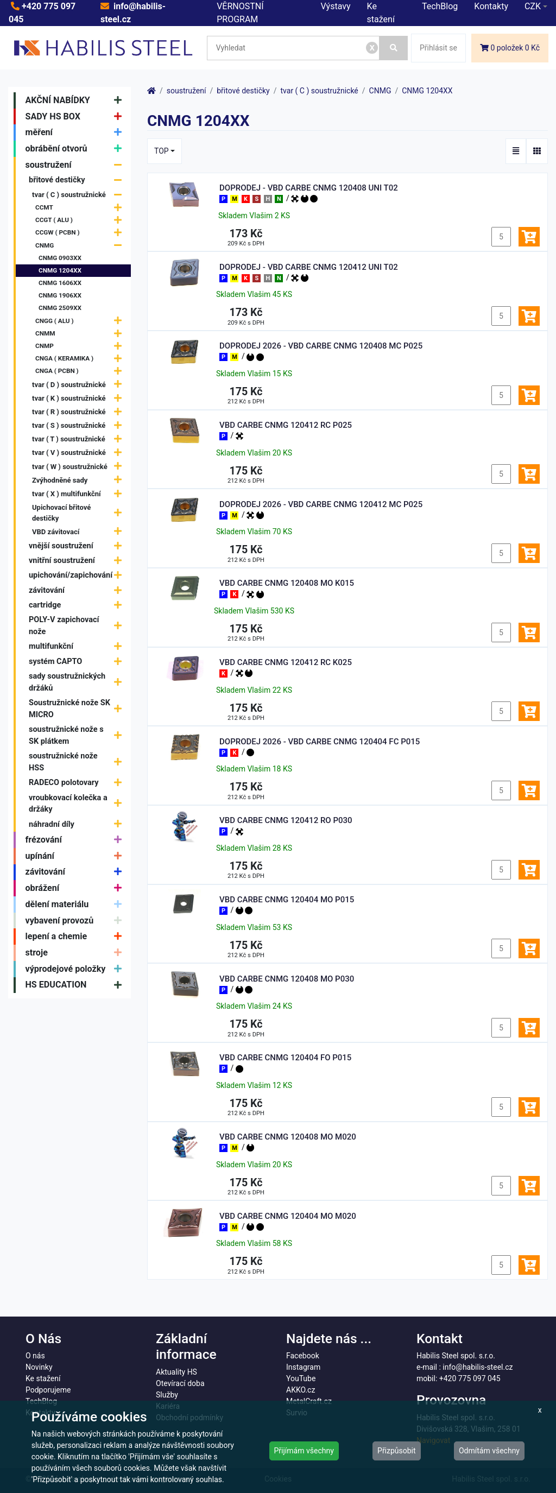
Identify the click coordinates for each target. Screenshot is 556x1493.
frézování (76, 840)
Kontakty (491, 6)
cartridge (78, 605)
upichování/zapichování (78, 575)
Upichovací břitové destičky (79, 512)
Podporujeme (48, 1390)
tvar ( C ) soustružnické (79, 194)
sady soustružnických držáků (78, 682)
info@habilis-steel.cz (478, 1367)
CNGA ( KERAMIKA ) (81, 358)
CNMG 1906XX (60, 295)
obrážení (76, 888)
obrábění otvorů (76, 149)
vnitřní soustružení (78, 560)
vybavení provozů (76, 921)
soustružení (76, 165)
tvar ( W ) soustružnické (79, 466)
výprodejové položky (76, 969)
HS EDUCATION (76, 985)
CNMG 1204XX (60, 270)
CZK (533, 6)
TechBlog (440, 6)
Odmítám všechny (489, 1450)
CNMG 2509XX (60, 308)
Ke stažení (43, 1378)
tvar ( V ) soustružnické (79, 453)
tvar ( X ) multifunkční (79, 494)
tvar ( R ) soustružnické (79, 412)
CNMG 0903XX (60, 258)
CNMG (81, 245)
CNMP (81, 346)
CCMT (81, 207)
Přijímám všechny (304, 1450)
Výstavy (336, 6)
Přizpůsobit (396, 1450)
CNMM (81, 333)
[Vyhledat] (394, 48)
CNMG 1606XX (60, 283)
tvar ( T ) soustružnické (79, 439)
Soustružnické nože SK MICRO (78, 708)
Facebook (302, 1355)
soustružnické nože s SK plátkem (78, 735)
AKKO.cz (300, 1390)
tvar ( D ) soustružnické (79, 384)
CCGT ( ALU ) (81, 220)
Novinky (39, 1367)
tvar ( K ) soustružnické (79, 398)
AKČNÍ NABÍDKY (76, 100)
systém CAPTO (78, 661)
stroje (76, 953)
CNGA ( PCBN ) (81, 371)
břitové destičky (78, 180)
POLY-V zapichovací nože (78, 625)
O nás (35, 1355)
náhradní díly (78, 824)
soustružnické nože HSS (78, 762)
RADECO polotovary (78, 782)
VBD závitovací (79, 532)
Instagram (303, 1367)
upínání (76, 856)
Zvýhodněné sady (79, 480)
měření (76, 132)
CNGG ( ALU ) (81, 321)
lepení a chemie (76, 936)
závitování (78, 590)
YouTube (300, 1378)
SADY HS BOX (76, 117)
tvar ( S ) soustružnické (79, 425)
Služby (167, 1394)
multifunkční (78, 647)
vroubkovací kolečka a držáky (78, 803)
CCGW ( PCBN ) (81, 233)
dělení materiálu (76, 904)
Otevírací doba (180, 1383)
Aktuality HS (176, 1372)
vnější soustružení (78, 546)
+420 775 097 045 (470, 1378)
